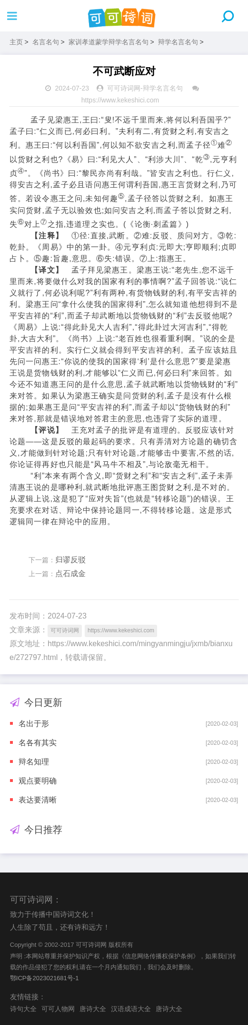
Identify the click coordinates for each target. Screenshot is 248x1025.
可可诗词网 (123, 88)
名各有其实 (38, 743)
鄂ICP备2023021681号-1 (44, 978)
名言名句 (45, 42)
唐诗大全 (92, 1009)
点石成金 (70, 573)
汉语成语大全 (131, 1009)
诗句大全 (23, 1009)
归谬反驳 (70, 560)
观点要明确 (38, 781)
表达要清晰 (38, 800)
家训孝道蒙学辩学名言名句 (109, 42)
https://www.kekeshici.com (120, 100)
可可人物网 (58, 1009)
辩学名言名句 (178, 42)
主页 (16, 42)
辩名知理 (34, 762)
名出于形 (34, 724)
